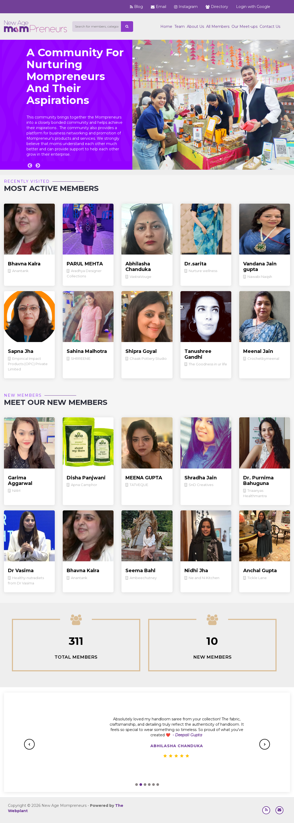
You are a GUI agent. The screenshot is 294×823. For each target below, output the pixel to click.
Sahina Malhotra (87, 351)
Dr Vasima (21, 571)
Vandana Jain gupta (260, 267)
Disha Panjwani (86, 478)
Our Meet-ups (244, 26)
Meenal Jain (258, 351)
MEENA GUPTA (143, 478)
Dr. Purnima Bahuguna (258, 481)
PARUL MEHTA (85, 264)
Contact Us (270, 26)
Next (37, 165)
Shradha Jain (200, 478)
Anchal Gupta (260, 571)
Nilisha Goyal (147, 745)
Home (166, 26)
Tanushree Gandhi (197, 354)
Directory (217, 6)
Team (179, 26)
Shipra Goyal (141, 351)
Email (158, 6)
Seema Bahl (140, 571)
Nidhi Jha (196, 571)
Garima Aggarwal (20, 481)
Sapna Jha (20, 351)
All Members (217, 26)
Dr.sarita (195, 264)
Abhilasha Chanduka (138, 267)
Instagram (186, 6)
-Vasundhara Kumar (179, 735)
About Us (195, 26)
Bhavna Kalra (24, 264)
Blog (136, 6)
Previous (30, 165)
